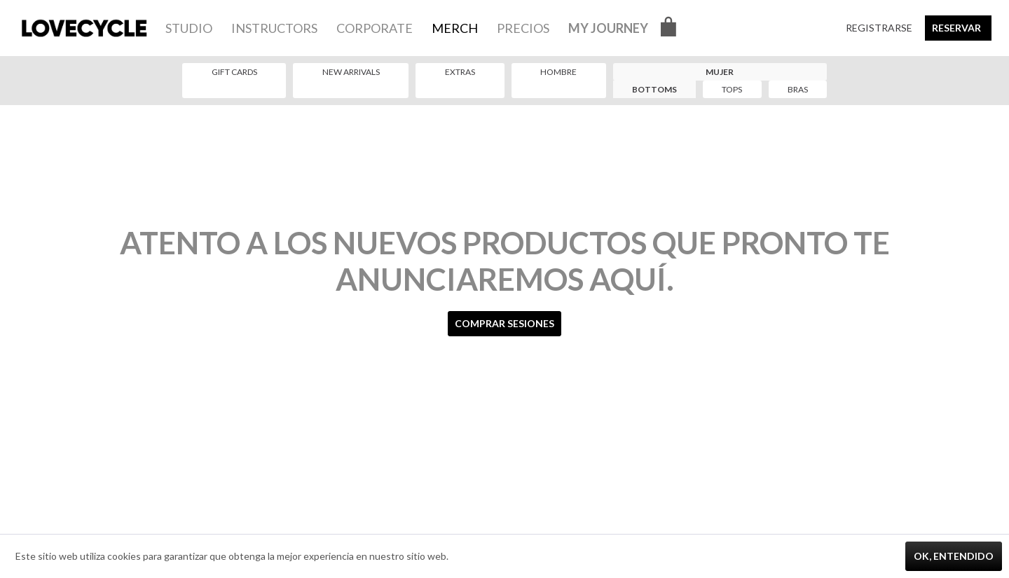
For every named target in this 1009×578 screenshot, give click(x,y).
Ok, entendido (954, 556)
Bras (798, 89)
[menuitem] (189, 28)
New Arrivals (351, 72)
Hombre (558, 72)
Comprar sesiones (504, 323)
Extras (460, 72)
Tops (732, 89)
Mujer (720, 72)
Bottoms (654, 89)
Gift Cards (234, 72)
